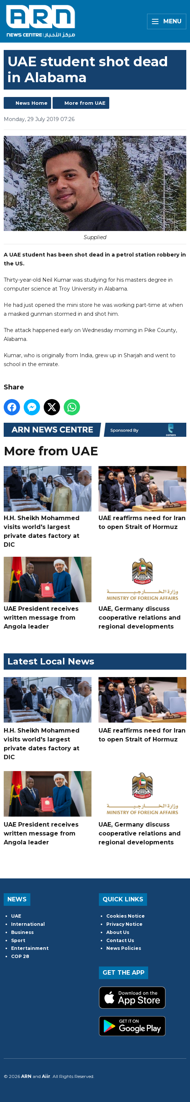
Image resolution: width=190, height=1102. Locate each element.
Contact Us (120, 940)
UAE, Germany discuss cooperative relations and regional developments (142, 593)
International (28, 924)
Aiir (46, 1076)
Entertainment (30, 948)
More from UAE (85, 103)
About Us (117, 932)
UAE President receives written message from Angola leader (47, 593)
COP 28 (20, 956)
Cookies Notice (125, 916)
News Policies (123, 948)
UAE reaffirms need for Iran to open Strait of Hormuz (142, 498)
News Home (31, 103)
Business (22, 932)
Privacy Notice (124, 924)
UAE (16, 916)
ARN (26, 1076)
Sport (18, 940)
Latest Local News (50, 661)
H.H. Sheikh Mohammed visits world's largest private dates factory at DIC (47, 507)
